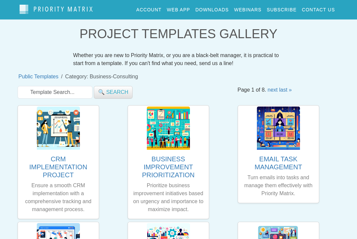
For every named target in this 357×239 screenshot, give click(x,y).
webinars (248, 8)
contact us (318, 8)
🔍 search (113, 89)
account (148, 8)
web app (178, 8)
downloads (212, 8)
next (272, 87)
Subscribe (282, 8)
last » (285, 87)
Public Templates (39, 73)
